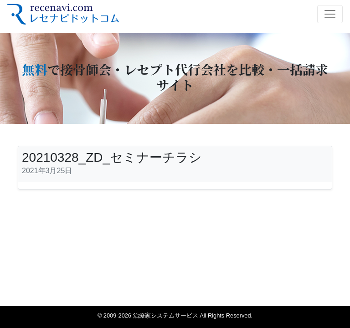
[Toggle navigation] (330, 14)
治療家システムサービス (165, 315)
